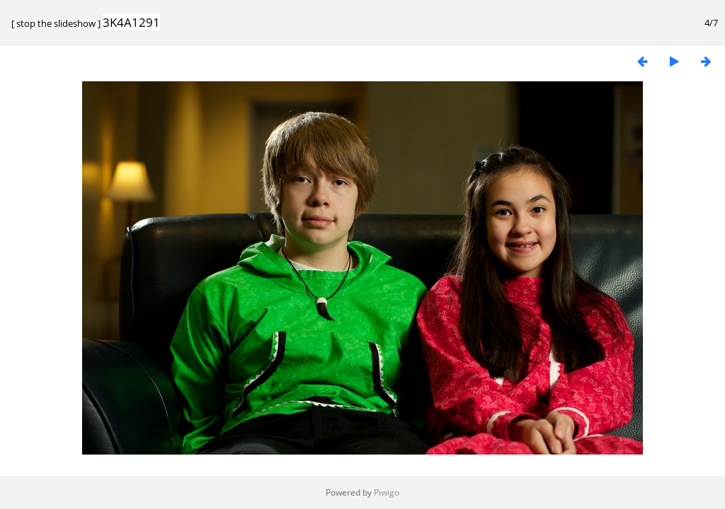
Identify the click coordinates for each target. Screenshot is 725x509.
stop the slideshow (56, 23)
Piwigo (386, 492)
